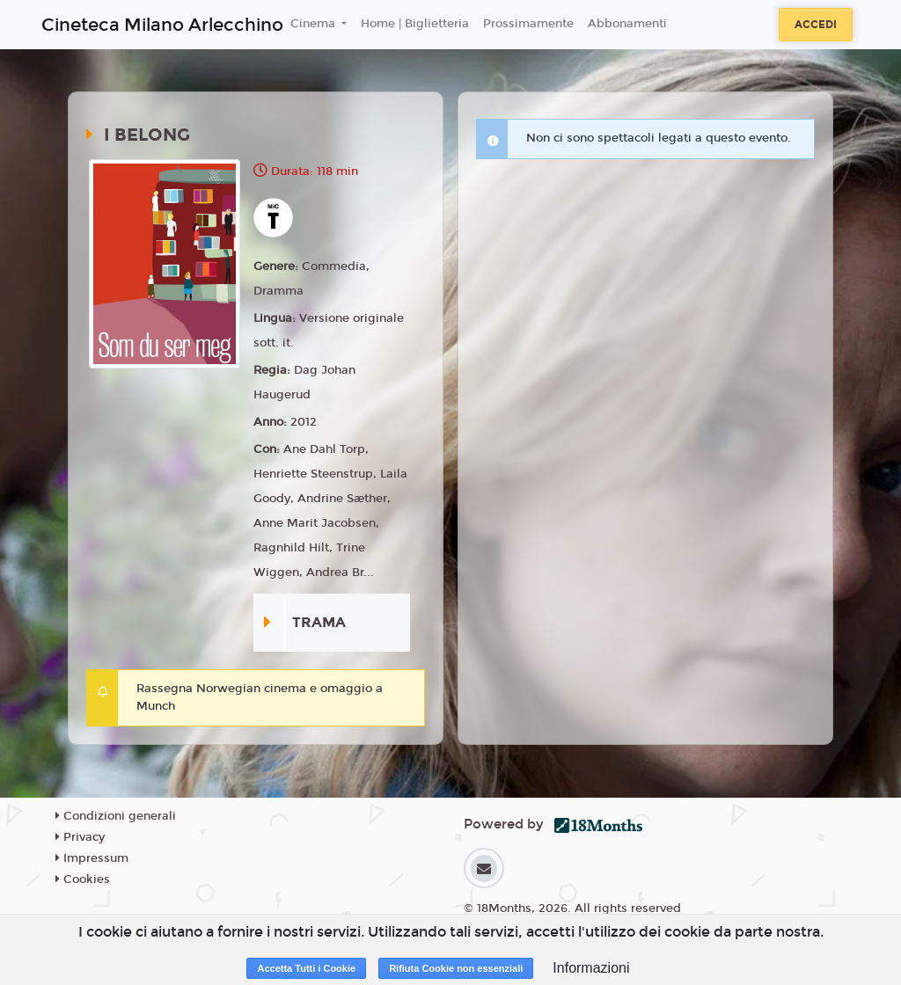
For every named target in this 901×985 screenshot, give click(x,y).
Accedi (816, 24)
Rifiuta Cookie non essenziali (456, 968)
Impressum (91, 858)
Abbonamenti (627, 24)
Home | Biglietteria (415, 24)
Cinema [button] (314, 24)
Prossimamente (528, 24)
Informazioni (591, 967)
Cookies (82, 879)
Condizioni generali (115, 816)
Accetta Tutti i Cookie (306, 968)
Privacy (80, 837)
